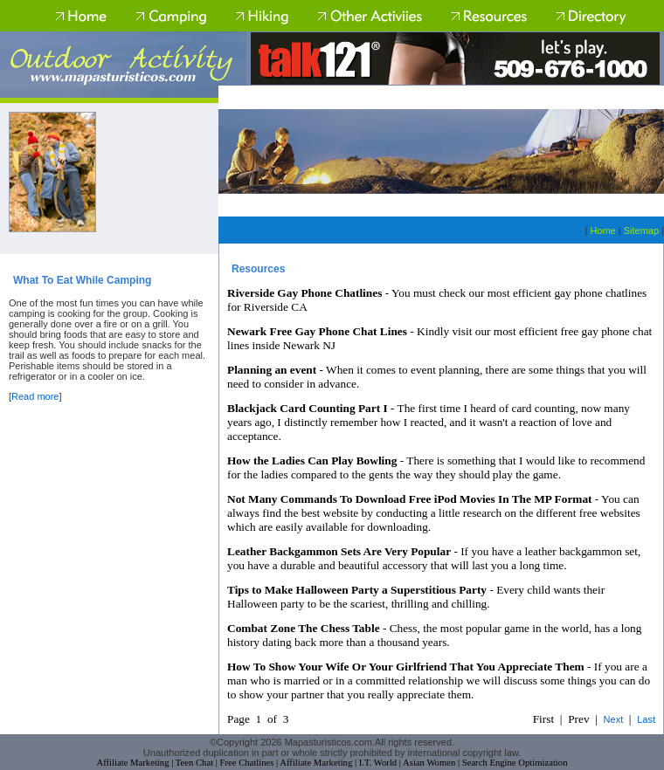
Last (646, 719)
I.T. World (378, 762)
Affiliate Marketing (133, 762)
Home (602, 230)
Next (614, 719)
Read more (35, 396)
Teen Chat (194, 762)
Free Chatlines (247, 762)
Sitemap (641, 230)
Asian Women (429, 762)
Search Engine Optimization (515, 762)
